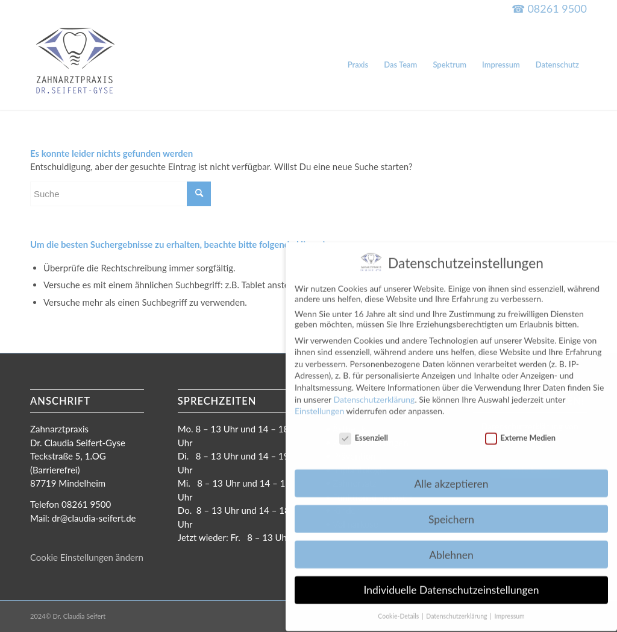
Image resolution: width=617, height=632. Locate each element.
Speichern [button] (451, 510)
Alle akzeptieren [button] (451, 475)
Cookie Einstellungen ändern (86, 557)
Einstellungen (319, 402)
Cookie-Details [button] (399, 607)
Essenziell (363, 429)
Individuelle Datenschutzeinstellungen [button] (451, 581)
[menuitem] (358, 64)
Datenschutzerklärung (374, 390)
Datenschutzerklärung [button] (457, 607)
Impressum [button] (510, 607)
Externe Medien (520, 429)
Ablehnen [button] (451, 546)
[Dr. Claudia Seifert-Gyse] (75, 64)
